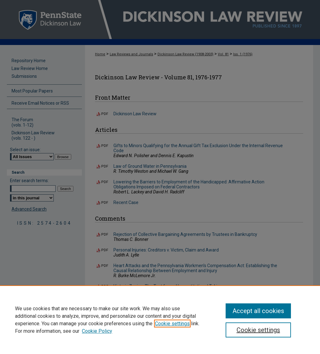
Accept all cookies (258, 311)
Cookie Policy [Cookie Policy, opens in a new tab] (97, 331)
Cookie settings (172, 324)
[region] (160, 319)
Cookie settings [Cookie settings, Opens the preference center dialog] (258, 330)
